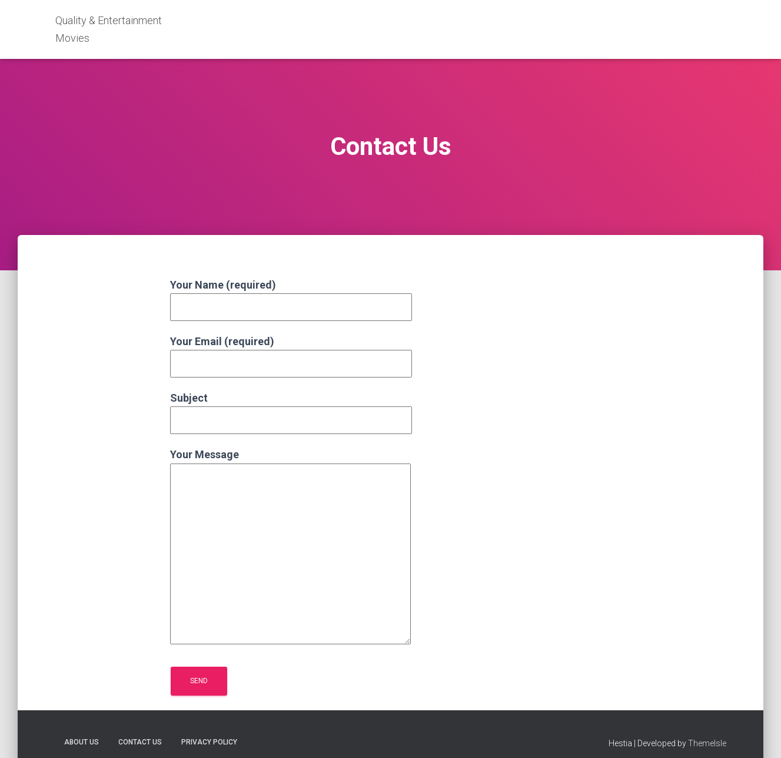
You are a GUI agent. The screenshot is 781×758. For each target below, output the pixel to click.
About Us (81, 742)
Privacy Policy (209, 742)
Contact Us (140, 742)
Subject (291, 409)
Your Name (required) (291, 296)
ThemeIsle (707, 743)
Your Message (290, 547)
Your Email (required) (291, 352)
